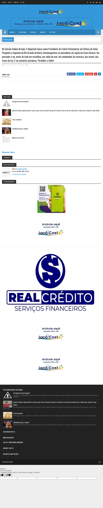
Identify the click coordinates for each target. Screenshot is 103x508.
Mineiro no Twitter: (18, 138)
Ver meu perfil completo (19, 174)
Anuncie (4, 2)
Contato (10, 2)
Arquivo (43, 32)
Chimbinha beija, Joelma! (20, 129)
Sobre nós (16, 2)
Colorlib (10, 462)
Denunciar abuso (8, 152)
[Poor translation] (8, 475)
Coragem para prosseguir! (20, 101)
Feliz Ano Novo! (17, 119)
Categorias (23, 32)
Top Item (22, 2)
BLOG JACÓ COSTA (20, 169)
